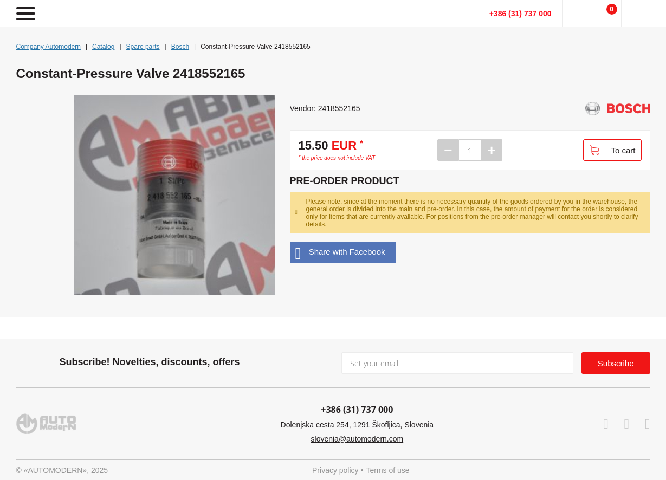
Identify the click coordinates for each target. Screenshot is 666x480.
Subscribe (616, 363)
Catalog (103, 46)
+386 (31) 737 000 (520, 13)
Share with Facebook (340, 252)
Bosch (180, 46)
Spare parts (143, 46)
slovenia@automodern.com (357, 438)
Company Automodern (48, 46)
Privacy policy (335, 470)
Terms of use (388, 470)
